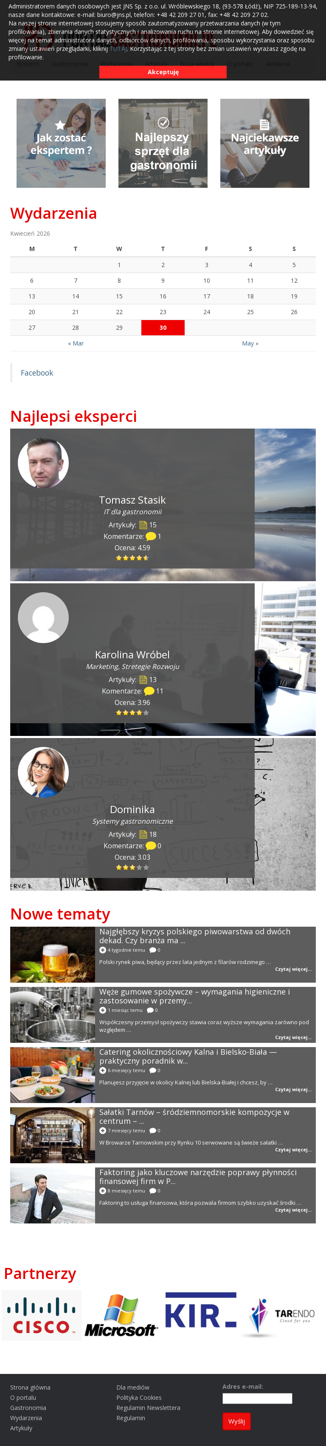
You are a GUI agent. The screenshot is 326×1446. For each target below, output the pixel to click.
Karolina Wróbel (132, 654)
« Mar (76, 343)
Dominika (132, 809)
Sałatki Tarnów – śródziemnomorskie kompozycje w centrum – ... (194, 1116)
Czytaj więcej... (293, 969)
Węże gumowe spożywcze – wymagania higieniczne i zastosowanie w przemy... (194, 996)
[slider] (132, 557)
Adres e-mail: (242, 1386)
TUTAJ (118, 49)
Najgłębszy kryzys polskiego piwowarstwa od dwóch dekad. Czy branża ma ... (194, 935)
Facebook (37, 373)
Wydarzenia (53, 213)
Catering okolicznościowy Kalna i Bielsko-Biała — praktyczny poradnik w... (188, 1056)
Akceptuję (163, 72)
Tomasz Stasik (132, 500)
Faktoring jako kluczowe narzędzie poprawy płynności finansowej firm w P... (198, 1176)
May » (250, 343)
